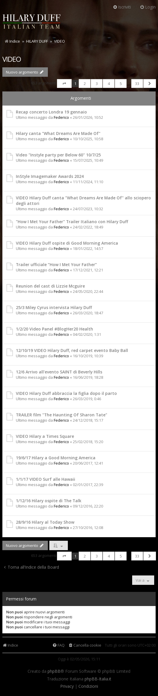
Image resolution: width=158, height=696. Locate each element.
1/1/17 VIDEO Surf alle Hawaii (45, 479)
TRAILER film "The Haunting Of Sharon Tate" (61, 415)
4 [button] (109, 83)
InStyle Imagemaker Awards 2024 (50, 176)
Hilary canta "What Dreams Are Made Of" (58, 133)
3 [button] (97, 83)
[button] (64, 83)
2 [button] (85, 83)
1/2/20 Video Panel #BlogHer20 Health (54, 329)
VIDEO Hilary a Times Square (45, 436)
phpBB (54, 671)
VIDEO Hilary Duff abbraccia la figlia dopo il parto (66, 393)
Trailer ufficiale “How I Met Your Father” (56, 264)
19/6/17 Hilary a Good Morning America (55, 457)
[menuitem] (84, 645)
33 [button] (137, 83)
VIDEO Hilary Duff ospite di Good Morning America (67, 243)
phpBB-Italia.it (98, 679)
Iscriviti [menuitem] (122, 7)
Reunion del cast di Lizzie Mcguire (50, 286)
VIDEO (11, 59)
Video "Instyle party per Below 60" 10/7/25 (58, 155)
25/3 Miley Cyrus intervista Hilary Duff (54, 307)
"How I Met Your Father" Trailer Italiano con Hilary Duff (72, 221)
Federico (61, 117)
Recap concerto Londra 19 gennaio (51, 112)
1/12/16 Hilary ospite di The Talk (48, 500)
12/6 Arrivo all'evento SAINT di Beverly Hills (59, 372)
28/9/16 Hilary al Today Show (45, 522)
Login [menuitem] (148, 7)
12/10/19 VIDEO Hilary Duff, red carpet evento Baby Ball (72, 350)
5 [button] (121, 83)
